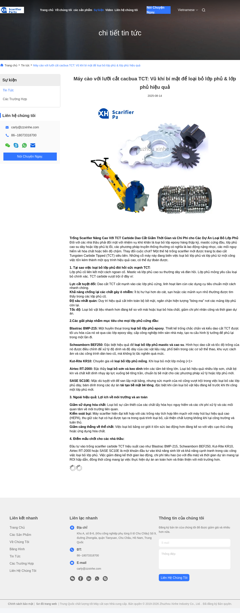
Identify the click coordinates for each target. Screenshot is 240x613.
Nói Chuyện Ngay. (155, 10)
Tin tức (25, 65)
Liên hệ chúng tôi (126, 10)
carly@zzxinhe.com (25, 127)
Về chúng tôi (63, 10)
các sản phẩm (83, 10)
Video (109, 10)
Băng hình (17, 549)
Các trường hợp (22, 563)
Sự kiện (99, 10)
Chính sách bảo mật (20, 603)
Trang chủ (46, 10)
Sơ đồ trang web (46, 603)
